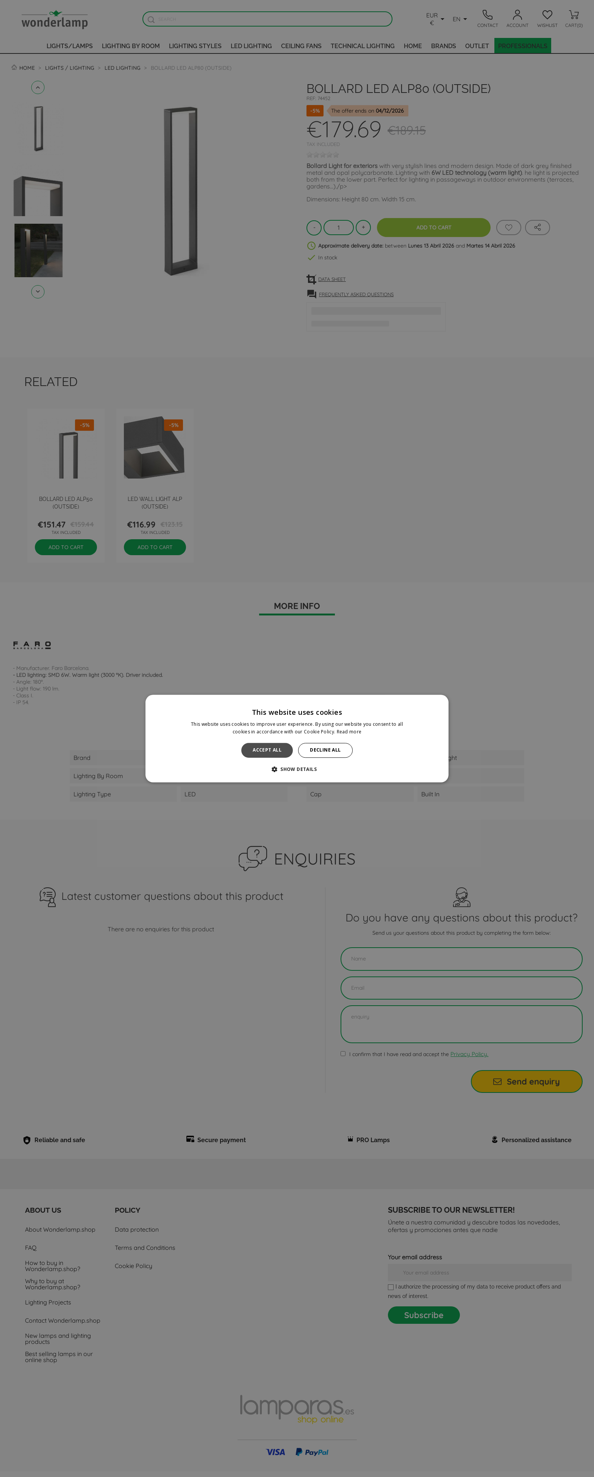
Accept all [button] (267, 750)
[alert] (297, 738)
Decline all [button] (325, 750)
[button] (297, 769)
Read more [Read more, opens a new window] (349, 731)
